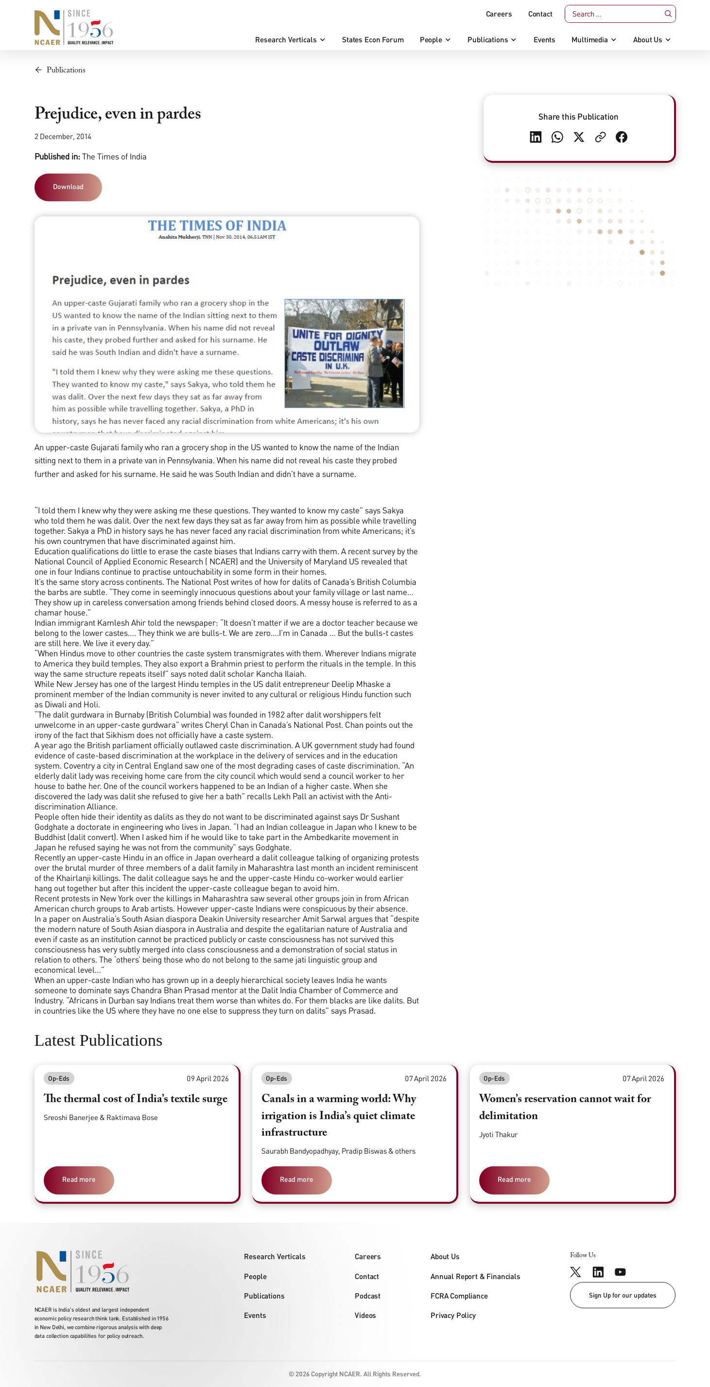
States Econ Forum (372, 39)
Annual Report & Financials (475, 1276)
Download (68, 186)
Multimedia (589, 39)
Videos (365, 1315)
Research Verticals (285, 39)
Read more (79, 1179)
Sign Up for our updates (623, 1295)
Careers (499, 14)
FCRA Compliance (459, 1295)
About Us (647, 39)
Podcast (368, 1295)
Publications (488, 39)
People (431, 39)
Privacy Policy (453, 1315)
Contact (540, 14)
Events (544, 39)
